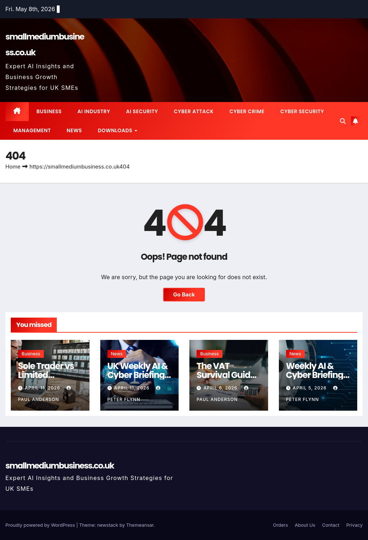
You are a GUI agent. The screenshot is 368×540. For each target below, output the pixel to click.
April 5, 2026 (310, 388)
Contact (330, 525)
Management (32, 130)
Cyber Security (302, 111)
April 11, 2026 (43, 388)
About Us (305, 525)
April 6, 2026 (221, 388)
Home (12, 166)
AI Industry (93, 111)
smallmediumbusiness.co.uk (59, 465)
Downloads (116, 130)
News (74, 130)
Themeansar (139, 525)
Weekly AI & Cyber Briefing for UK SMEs (314, 375)
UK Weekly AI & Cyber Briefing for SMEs (137, 375)
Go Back (184, 294)
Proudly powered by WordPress (40, 525)
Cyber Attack (194, 111)
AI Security (142, 111)
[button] (343, 121)
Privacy (354, 525)
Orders (280, 525)
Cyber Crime (246, 111)
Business (49, 111)
